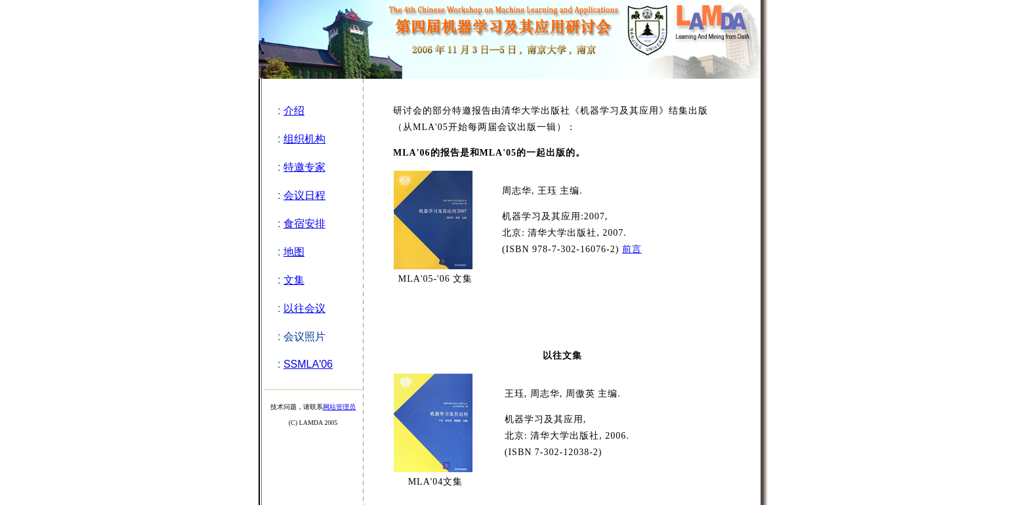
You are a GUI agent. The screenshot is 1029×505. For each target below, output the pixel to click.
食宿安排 (305, 223)
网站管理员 (339, 406)
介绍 (294, 110)
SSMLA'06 (308, 364)
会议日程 (305, 195)
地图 (294, 251)
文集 (294, 280)
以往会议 (305, 308)
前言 (632, 249)
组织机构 (305, 138)
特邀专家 (305, 167)
